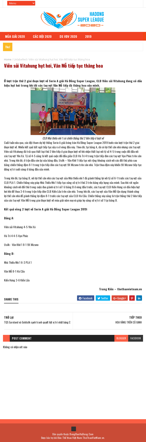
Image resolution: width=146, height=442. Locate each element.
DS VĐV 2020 (70, 35)
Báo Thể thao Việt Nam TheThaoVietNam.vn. (81, 437)
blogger (121, 337)
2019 (90, 35)
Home (7, 58)
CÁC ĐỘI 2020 (44, 35)
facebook (135, 337)
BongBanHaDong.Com (81, 433)
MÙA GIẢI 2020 (17, 35)
